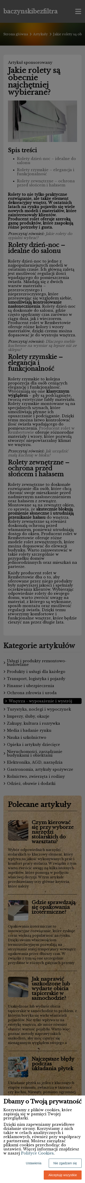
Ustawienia (33, 1163)
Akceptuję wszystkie (63, 1175)
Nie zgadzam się (65, 1163)
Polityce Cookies (37, 1153)
